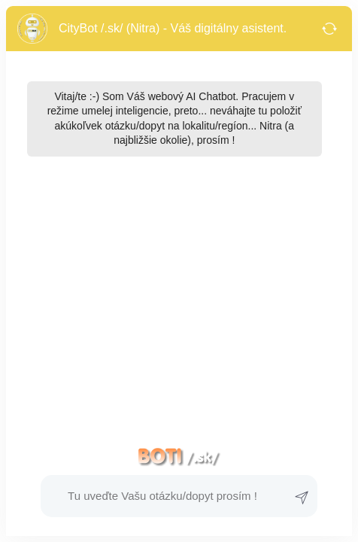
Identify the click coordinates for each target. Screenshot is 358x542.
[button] (162, 496)
